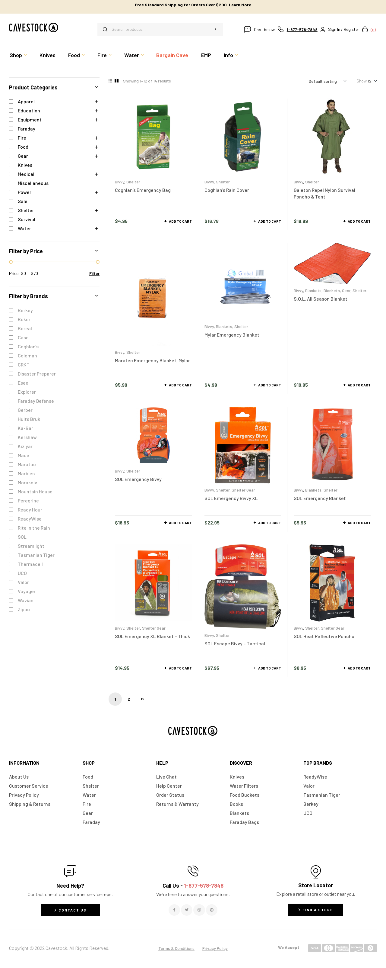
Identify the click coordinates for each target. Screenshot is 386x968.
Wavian (25, 600)
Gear (346, 290)
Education (29, 110)
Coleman (27, 355)
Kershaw (27, 437)
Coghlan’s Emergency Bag (143, 190)
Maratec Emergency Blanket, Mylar (152, 360)
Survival (26, 219)
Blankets (224, 326)
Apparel (26, 101)
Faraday (26, 128)
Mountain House (35, 491)
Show (361, 80)
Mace (23, 455)
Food (23, 147)
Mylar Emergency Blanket (231, 334)
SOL (22, 537)
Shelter (133, 181)
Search (215, 29)
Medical (26, 174)
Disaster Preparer (37, 373)
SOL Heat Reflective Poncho (324, 636)
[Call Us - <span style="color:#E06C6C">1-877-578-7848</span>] (193, 871)
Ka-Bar (25, 428)
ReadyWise (30, 518)
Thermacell (30, 564)
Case (23, 337)
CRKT (24, 364)
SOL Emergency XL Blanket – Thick (152, 636)
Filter (94, 273)
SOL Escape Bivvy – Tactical (234, 643)
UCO (22, 573)
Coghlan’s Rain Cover (226, 190)
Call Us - (193, 885)
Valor (23, 582)
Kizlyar (25, 446)
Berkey (25, 310)
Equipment (30, 119)
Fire (22, 137)
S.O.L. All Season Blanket (320, 299)
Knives (25, 165)
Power (24, 192)
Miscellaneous (33, 183)
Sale (22, 201)
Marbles (26, 473)
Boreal (25, 328)
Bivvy (119, 181)
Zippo (24, 609)
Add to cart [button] (180, 221)
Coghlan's (28, 346)
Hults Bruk (29, 419)
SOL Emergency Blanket (320, 498)
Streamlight (31, 546)
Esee (23, 383)
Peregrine (28, 500)
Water (24, 228)
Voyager (27, 591)
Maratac (27, 464)
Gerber (25, 410)
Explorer (27, 392)
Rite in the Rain (34, 528)
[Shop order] (327, 81)
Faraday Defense (36, 401)
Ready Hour (30, 509)
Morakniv (27, 482)
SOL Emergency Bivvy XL (231, 498)
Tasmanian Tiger (36, 555)
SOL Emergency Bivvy (138, 479)
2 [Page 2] (129, 699)
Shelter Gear (243, 489)
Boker (24, 319)
